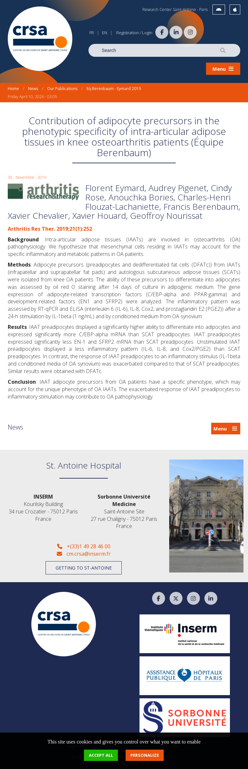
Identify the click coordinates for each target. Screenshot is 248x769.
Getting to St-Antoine (84, 568)
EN (104, 32)
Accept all (101, 755)
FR (91, 32)
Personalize (144, 755)
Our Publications (62, 88)
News (33, 88)
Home (13, 88)
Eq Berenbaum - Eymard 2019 (114, 88)
